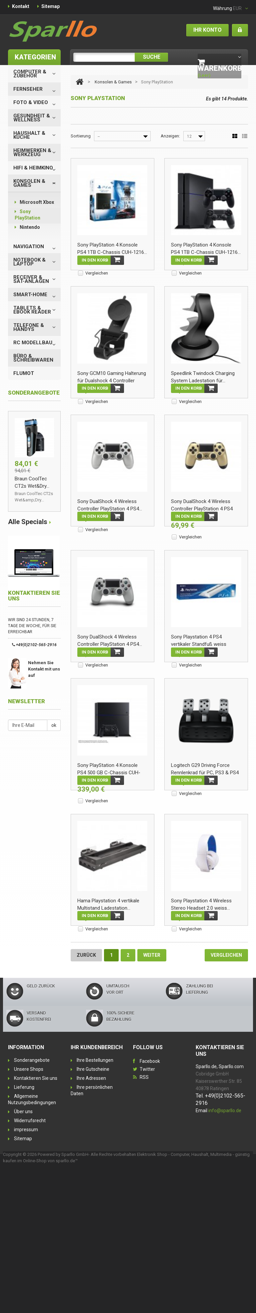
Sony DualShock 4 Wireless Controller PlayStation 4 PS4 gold (202, 562)
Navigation (28, 247)
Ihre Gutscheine (93, 1214)
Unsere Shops (28, 1214)
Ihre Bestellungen (95, 1205)
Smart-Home (30, 295)
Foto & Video (30, 102)
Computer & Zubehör (29, 74)
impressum (26, 1274)
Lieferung (24, 1232)
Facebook (150, 1206)
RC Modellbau (32, 343)
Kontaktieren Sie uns (35, 1223)
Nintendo (27, 227)
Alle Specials (27, 522)
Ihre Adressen (91, 1223)
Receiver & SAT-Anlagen (31, 279)
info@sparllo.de (224, 1255)
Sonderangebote (32, 1205)
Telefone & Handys (28, 327)
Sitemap (50, 6)
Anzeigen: (170, 135)
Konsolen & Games (29, 183)
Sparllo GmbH (74, 1299)
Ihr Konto (207, 30)
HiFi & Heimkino (33, 168)
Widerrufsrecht (30, 1265)
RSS (144, 1222)
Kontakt (20, 6)
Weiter (151, 1100)
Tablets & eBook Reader (32, 310)
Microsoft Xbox (34, 202)
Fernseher (28, 89)
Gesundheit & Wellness (31, 118)
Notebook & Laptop (29, 262)
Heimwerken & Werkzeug (32, 152)
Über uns (23, 1256)
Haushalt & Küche (29, 135)
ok (53, 725)
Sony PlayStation (27, 215)
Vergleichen (96, 273)
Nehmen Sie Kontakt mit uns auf (44, 669)
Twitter (147, 1214)
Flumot (23, 373)
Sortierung (81, 135)
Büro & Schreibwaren (33, 358)
